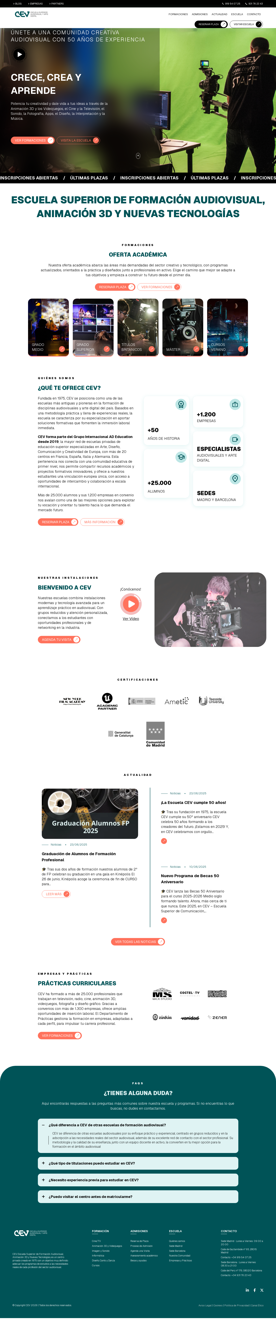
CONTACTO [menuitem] (161, 14)
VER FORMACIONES (31, 140)
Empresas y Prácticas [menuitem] (180, 1265)
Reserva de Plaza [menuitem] (139, 1246)
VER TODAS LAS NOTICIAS (136, 947)
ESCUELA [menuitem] (145, 14)
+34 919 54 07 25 (241, 1262)
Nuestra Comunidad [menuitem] (179, 1260)
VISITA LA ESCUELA (79, 140)
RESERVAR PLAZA (209, 14)
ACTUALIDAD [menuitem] (128, 14)
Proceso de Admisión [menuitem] (141, 1251)
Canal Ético (258, 1310)
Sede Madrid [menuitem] (175, 1251)
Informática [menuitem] (98, 1260)
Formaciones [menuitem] (90, 14)
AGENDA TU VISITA (58, 639)
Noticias (56, 844)
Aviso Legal (210, 1310)
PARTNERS (56, 3)
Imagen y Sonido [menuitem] (100, 1256)
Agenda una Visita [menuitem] (140, 1256)
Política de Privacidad (238, 1310)
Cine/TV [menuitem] (96, 1246)
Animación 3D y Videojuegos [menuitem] (107, 1251)
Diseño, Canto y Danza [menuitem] (103, 1265)
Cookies (222, 1310)
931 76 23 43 (254, 3)
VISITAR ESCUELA (244, 14)
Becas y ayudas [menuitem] (138, 1265)
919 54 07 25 (231, 3)
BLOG (17, 3)
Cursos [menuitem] (95, 1270)
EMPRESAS (35, 3)
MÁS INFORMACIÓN (103, 521)
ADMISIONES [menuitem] (110, 14)
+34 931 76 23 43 (241, 1280)
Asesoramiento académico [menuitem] (144, 1260)
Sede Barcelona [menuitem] (177, 1256)
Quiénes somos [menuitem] (177, 1246)
